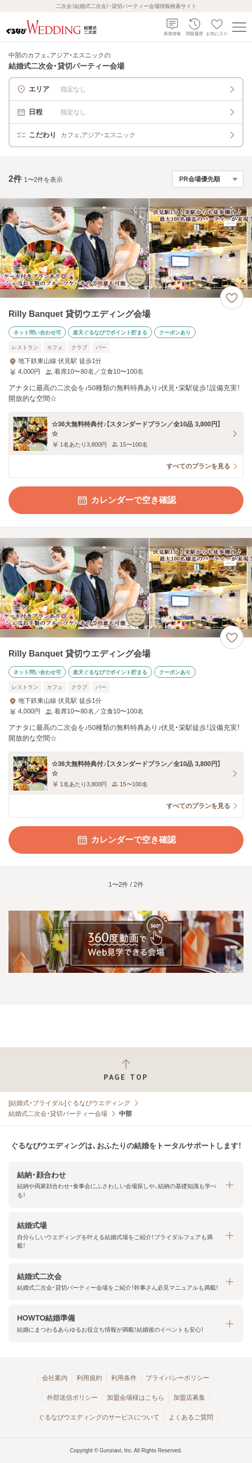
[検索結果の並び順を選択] (207, 179)
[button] (126, 1185)
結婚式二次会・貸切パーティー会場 (58, 1113)
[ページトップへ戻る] (126, 1069)
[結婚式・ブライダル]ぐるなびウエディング (69, 1103)
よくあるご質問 (191, 1417)
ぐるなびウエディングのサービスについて (98, 1417)
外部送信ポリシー (72, 1397)
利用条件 (124, 1378)
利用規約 (89, 1378)
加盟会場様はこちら (135, 1397)
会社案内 (55, 1378)
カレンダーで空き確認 (126, 500)
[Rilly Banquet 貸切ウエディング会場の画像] (126, 248)
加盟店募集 (189, 1397)
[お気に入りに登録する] (231, 297)
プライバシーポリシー (177, 1378)
